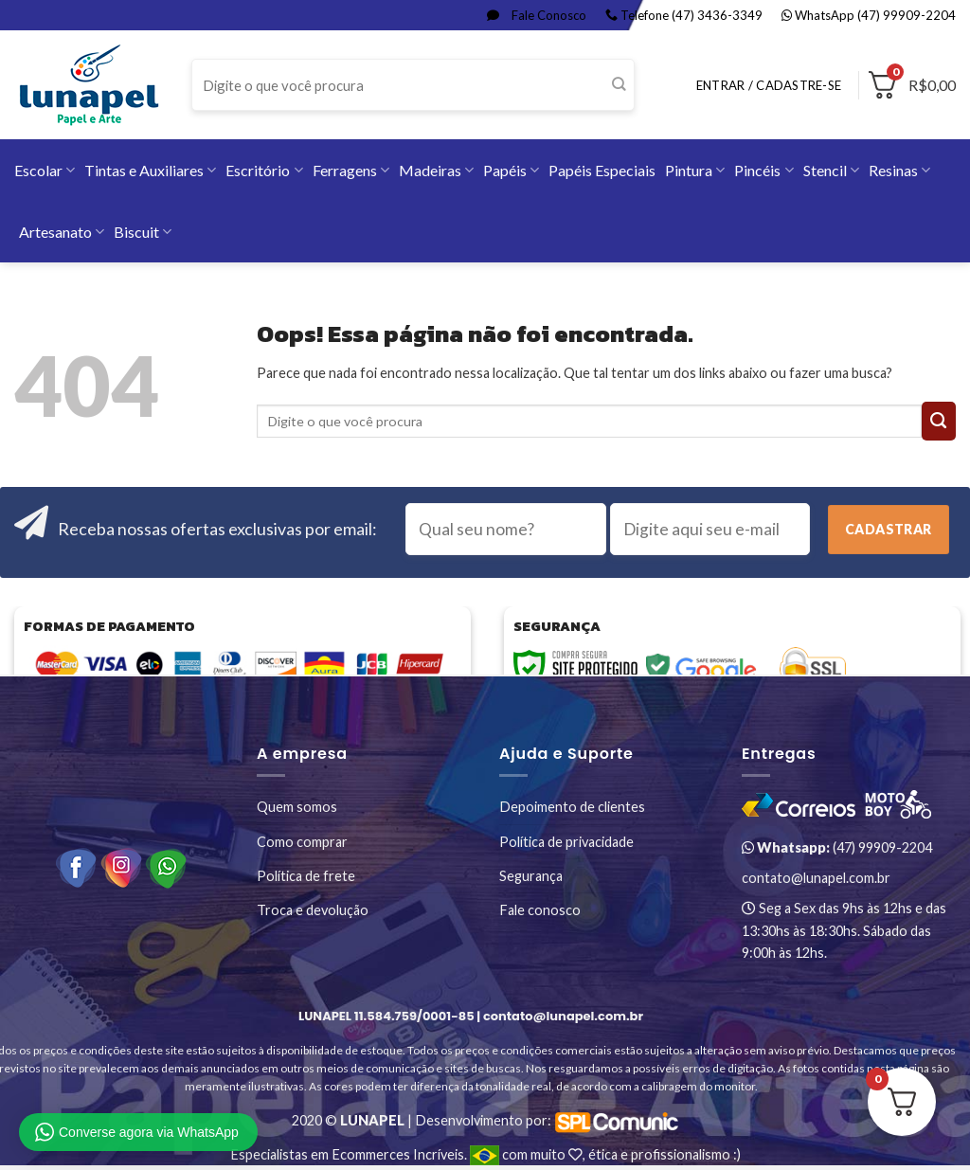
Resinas (899, 170)
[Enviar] (619, 85)
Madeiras (436, 170)
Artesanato (61, 232)
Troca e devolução (312, 910)
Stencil (831, 170)
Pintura (695, 170)
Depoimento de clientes (572, 807)
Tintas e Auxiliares (150, 170)
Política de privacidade (566, 842)
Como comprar (302, 842)
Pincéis (763, 170)
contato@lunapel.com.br (816, 878)
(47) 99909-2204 (837, 847)
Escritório (263, 170)
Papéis (511, 170)
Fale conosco (540, 910)
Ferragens (351, 170)
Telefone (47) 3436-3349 (684, 15)
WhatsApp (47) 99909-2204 (868, 15)
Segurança (531, 876)
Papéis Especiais (602, 170)
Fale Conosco (536, 15)
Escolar (44, 170)
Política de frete (306, 876)
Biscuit (142, 232)
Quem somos (297, 807)
